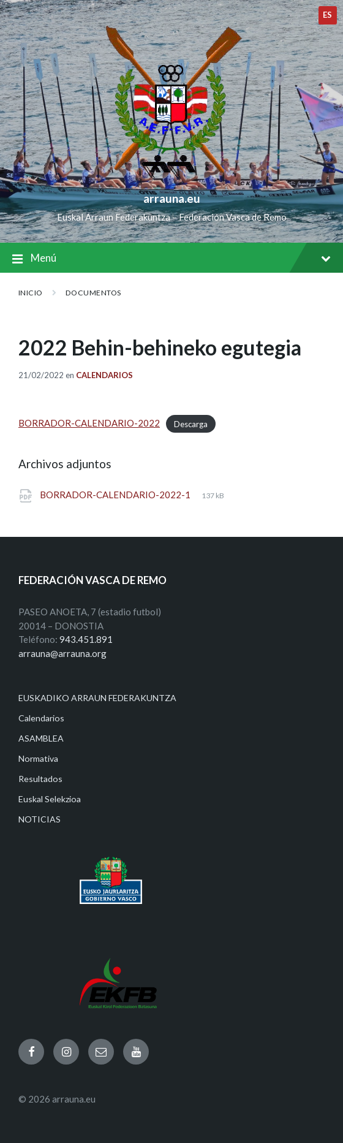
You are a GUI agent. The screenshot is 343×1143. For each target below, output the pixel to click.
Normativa (38, 758)
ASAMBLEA (41, 738)
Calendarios (104, 375)
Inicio (30, 292)
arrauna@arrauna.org (62, 653)
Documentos (93, 292)
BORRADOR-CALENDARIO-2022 (89, 422)
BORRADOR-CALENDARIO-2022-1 (116, 494)
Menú (171, 259)
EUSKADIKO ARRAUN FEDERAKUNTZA (97, 698)
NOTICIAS (39, 819)
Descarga (191, 423)
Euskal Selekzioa (49, 799)
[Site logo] (172, 178)
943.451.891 (86, 639)
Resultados (40, 778)
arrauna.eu (171, 198)
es (328, 15)
